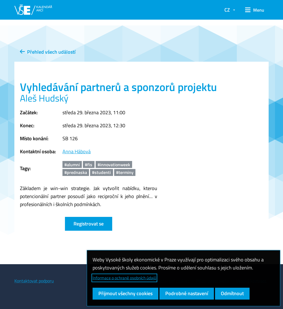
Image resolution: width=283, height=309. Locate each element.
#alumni (72, 164)
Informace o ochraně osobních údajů (124, 278)
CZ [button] (227, 10)
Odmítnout (232, 293)
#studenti (101, 172)
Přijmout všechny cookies (125, 293)
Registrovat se (89, 223)
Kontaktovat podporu (34, 280)
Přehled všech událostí (47, 52)
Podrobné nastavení (186, 293)
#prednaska (75, 172)
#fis (88, 164)
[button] (255, 10)
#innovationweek (114, 164)
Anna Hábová (76, 151)
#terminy (124, 172)
